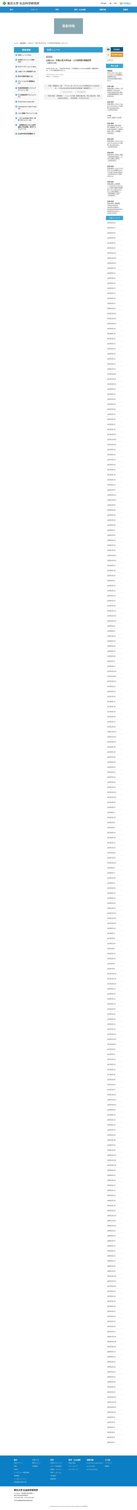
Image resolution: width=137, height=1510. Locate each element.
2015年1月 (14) (111, 847)
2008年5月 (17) (111, 1250)
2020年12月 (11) (111, 495)
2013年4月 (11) (111, 953)
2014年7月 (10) (111, 878)
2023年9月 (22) (111, 328)
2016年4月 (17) (111, 772)
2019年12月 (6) (111, 550)
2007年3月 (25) (111, 1321)
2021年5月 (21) (111, 469)
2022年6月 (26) (111, 404)
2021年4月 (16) (111, 474)
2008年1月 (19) (111, 1271)
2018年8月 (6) (111, 631)
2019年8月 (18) (111, 570)
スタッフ (34, 9)
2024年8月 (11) (111, 273)
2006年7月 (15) (111, 1361)
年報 (15, 1466)
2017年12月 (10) (111, 671)
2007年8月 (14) (111, 1296)
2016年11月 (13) (111, 736)
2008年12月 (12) (111, 1215)
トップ (16, 43)
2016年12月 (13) (111, 731)
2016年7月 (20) (111, 757)
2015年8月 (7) (111, 812)
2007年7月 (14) (111, 1301)
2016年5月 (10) (111, 767)
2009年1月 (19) (111, 1210)
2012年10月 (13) (111, 983)
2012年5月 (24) (111, 1009)
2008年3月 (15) (111, 1261)
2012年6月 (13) (111, 1003)
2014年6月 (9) (111, 883)
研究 (57, 9)
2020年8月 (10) (111, 515)
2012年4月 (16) (111, 1014)
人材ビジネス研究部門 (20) (27, 71)
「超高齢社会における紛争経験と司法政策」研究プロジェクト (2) (27, 127)
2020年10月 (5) (111, 505)
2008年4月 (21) (111, 1255)
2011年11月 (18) (111, 1039)
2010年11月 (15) (111, 1099)
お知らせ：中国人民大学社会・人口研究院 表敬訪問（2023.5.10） (68, 61)
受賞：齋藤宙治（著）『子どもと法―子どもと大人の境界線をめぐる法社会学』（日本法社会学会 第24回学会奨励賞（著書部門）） (73, 87)
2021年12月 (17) (111, 434)
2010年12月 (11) (111, 1094)
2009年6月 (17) (111, 1185)
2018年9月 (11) (111, 626)
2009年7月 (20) (111, 1180)
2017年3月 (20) (111, 716)
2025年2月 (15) (111, 243)
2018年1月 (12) (111, 666)
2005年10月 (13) (111, 1407)
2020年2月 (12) (111, 540)
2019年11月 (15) (111, 555)
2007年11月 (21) (111, 1281)
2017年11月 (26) (111, 676)
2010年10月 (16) (111, 1104)
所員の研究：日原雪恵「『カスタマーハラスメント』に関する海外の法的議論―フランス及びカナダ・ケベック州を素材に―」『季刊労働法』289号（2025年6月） (115, 189)
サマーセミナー (73, 1466)
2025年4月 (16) (111, 232)
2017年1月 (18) (111, 726)
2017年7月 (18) (111, 696)
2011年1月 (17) (111, 1089)
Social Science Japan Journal (95, 1463)
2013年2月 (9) (111, 963)
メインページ (67, 92)
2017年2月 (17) (111, 721)
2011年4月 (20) (111, 1074)
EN (115, 3)
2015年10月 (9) (111, 802)
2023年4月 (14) (111, 353)
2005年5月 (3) (111, 1432)
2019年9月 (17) (111, 565)
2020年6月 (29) (111, 525)
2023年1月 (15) (111, 369)
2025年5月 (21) (111, 227)
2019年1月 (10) (111, 605)
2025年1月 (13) (111, 248)
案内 (11, 9)
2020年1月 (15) (111, 545)
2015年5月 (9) (111, 827)
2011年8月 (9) (111, 1054)
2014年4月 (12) (111, 893)
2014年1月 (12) (111, 908)
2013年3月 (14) (111, 958)
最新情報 (23, 43)
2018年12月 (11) (111, 610)
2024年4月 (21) (111, 293)
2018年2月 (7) (111, 661)
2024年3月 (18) (111, 298)
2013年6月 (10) (111, 943)
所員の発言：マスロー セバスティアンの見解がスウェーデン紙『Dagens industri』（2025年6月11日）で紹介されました (115, 172)
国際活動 (103, 9)
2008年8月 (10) (111, 1235)
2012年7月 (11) (111, 998)
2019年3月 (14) (111, 595)
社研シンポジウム (55, 1472)
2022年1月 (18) (111, 429)
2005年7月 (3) (111, 1422)
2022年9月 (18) (111, 389)
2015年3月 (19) (111, 837)
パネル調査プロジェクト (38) (27, 113)
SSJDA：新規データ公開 (114, 117)
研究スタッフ (36, 1463)
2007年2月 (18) (111, 1326)
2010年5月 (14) (111, 1129)
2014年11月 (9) (111, 857)
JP (110, 3)
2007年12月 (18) (111, 1276)
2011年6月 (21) (111, 1064)
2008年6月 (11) (111, 1245)
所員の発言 (71, 1463)
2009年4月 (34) (111, 1195)
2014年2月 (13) (111, 903)
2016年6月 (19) (111, 762)
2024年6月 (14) (111, 283)
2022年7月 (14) (111, 399)
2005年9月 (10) (111, 1412)
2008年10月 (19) (111, 1225)
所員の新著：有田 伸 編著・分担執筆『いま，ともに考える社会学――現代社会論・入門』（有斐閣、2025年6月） (115, 129)
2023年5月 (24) (111, 348)
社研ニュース (50, 76)
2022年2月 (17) (111, 424)
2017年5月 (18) (111, 706)
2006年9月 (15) (111, 1351)
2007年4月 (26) (111, 1316)
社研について (18, 1463)
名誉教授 (35, 1466)
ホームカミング (73, 1469)
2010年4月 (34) (111, 1135)
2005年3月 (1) (111, 1442)
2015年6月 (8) (111, 822)
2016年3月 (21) (111, 777)
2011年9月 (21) (111, 1049)
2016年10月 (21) (111, 741)
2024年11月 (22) (111, 258)
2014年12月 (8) (111, 852)
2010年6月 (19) (111, 1124)
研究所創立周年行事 (20, 1482)
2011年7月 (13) (111, 1059)
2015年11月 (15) (111, 797)
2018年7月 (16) (111, 636)
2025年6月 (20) (111, 222)
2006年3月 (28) (111, 1381)
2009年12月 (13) (111, 1155)
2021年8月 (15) (111, 454)
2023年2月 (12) (111, 364)
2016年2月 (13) (111, 782)
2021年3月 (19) (111, 479)
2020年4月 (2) (111, 530)
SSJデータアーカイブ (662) (27, 67)
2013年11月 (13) (111, 918)
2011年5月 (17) (111, 1069)
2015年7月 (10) (111, 817)
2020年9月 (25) (111, 510)
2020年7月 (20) (111, 520)
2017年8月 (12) (111, 691)
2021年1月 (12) (111, 490)
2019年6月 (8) (111, 580)
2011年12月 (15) (111, 1034)
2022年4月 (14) (111, 414)
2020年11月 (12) (111, 500)
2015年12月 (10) (111, 792)
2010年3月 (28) (111, 1140)
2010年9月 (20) (111, 1109)
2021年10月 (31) (111, 444)
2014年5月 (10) (111, 888)
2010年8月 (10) (111, 1114)
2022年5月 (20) (111, 409)
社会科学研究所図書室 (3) (26, 134)
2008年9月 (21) (111, 1230)
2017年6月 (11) (111, 701)
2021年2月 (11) (111, 484)
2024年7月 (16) (111, 278)
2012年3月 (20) (111, 1019)
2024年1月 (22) (111, 308)
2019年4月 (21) (111, 590)
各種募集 (16, 1475)
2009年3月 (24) (111, 1200)
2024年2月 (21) (111, 303)
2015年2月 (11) (111, 842)
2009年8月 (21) (111, 1175)
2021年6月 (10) (111, 464)
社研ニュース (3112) (24, 55)
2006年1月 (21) (111, 1392)
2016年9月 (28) (111, 747)
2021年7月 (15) (111, 459)
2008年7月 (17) (111, 1240)
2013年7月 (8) (111, 938)
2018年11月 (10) (111, 615)
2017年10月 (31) (111, 681)
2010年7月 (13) (111, 1119)
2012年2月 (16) (111, 1024)
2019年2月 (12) (111, 600)
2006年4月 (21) (111, 1376)
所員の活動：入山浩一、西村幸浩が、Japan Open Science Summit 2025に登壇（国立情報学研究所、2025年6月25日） (115, 92)
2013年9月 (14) (111, 928)
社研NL (16, 1469)
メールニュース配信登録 (21, 1472)
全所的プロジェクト (56, 1463)
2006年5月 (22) (111, 1371)
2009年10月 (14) (111, 1165)
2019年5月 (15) (111, 585)
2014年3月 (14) (111, 898)
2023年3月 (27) (111, 358)
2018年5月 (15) (111, 646)
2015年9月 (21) (111, 807)
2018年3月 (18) (111, 656)
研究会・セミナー (55, 1469)
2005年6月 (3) (111, 1427)
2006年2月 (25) (111, 1387)
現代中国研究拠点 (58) (25, 76)
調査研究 (53, 1479)
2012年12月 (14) (111, 973)
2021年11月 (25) (111, 439)
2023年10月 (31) (111, 323)
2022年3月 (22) (111, 419)
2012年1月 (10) (111, 1029)
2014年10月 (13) (111, 862)
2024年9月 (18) (111, 268)
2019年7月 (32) (111, 575)
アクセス (103, 3)
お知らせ (56, 76)
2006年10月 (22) (111, 1346)
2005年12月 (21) (111, 1397)
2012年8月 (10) (111, 993)
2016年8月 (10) (111, 752)
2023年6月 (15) (111, 343)
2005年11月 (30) (111, 1402)
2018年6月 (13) (111, 641)
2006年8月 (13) (111, 1356)
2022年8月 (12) (111, 394)
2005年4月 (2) (111, 1437)
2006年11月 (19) (111, 1341)
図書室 (125, 9)
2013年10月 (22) (111, 923)
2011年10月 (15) (111, 1044)
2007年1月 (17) (111, 1331)
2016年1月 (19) (111, 787)
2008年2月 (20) (111, 1266)
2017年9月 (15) (111, 686)
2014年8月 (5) (111, 872)
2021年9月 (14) (111, 449)
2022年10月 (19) (111, 384)
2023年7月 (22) (111, 338)
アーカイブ (81, 92)
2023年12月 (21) (111, 313)
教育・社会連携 (80, 9)
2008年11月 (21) (111, 1220)
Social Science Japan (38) (26, 102)
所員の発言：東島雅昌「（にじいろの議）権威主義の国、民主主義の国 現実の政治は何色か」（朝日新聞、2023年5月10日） (74, 97)
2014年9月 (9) (111, 867)
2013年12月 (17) (111, 913)
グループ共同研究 (55, 1466)
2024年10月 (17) (111, 263)
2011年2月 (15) (111, 1084)
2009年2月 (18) (111, 1205)
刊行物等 (53, 1475)
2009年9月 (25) (111, 1170)
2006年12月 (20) (111, 1336)
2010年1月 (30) (111, 1150)
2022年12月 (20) (111, 374)
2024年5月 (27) (111, 288)
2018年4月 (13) (111, 651)
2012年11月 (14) (111, 978)
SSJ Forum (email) (92, 1469)
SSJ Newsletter (91, 1466)
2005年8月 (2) (111, 1417)
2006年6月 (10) (111, 1366)
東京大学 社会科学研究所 (26, 1490)
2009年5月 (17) (111, 1190)
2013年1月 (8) (111, 968)
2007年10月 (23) (111, 1286)
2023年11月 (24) (111, 318)
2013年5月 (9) (111, 948)
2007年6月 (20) (111, 1306)
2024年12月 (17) (111, 253)
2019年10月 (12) (111, 560)
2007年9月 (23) (111, 1291)
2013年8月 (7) (111, 933)
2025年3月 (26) (111, 238)
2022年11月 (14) (111, 379)
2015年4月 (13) (111, 832)
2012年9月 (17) (111, 988)
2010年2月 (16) (111, 1145)
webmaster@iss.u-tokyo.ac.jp (25, 1500)
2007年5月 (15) (111, 1311)
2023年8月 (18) (111, 333)
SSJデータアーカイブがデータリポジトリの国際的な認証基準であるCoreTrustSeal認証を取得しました (115, 76)
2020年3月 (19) (111, 535)
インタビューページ (20, 1479)
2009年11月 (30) (111, 1160)
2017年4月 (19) (111, 711)
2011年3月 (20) (111, 1079)
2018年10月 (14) (111, 621)
